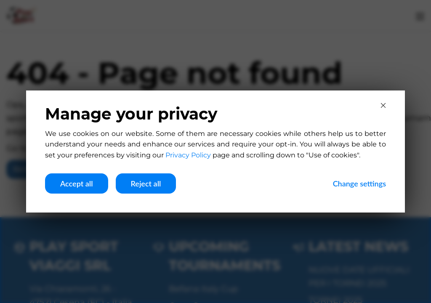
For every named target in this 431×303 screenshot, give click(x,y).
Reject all (146, 183)
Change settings (359, 183)
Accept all (76, 183)
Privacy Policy (188, 155)
